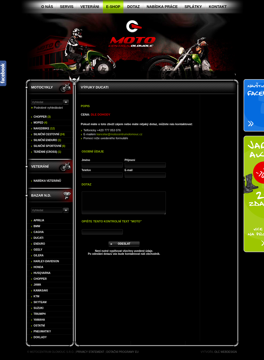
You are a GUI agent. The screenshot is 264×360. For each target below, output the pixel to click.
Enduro (39, 243)
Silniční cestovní (49, 134)
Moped (40, 122)
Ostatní (39, 325)
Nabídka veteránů (47, 180)
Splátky (193, 7)
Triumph (40, 313)
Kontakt (218, 7)
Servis (66, 7)
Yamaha (39, 319)
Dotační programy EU (122, 351)
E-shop (113, 7)
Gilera (39, 255)
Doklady (40, 337)
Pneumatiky (42, 331)
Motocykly (42, 87)
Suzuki (39, 308)
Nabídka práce (162, 7)
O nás (47, 7)
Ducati (39, 237)
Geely (38, 249)
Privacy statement (90, 351)
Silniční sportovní (49, 146)
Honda (39, 267)
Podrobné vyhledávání (48, 107)
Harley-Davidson (46, 261)
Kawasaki (41, 290)
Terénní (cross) (47, 151)
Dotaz (133, 7)
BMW (37, 226)
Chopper (42, 116)
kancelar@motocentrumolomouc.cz (119, 134)
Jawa (37, 284)
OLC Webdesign (225, 351)
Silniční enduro (47, 140)
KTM (37, 296)
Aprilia (39, 220)
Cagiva (39, 232)
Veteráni (89, 7)
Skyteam (40, 302)
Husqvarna (42, 273)
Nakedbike (44, 128)
